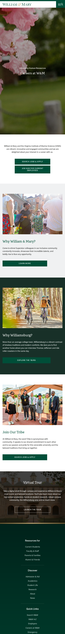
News (32, 598)
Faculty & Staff (32, 551)
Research (33, 589)
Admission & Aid (33, 577)
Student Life (32, 585)
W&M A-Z (32, 619)
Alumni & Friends (32, 560)
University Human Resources (32, 68)
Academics (32, 581)
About (32, 594)
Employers (32, 624)
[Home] (17, 4)
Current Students (32, 547)
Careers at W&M (32, 73)
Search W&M (32, 615)
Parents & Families (32, 555)
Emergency (32, 632)
